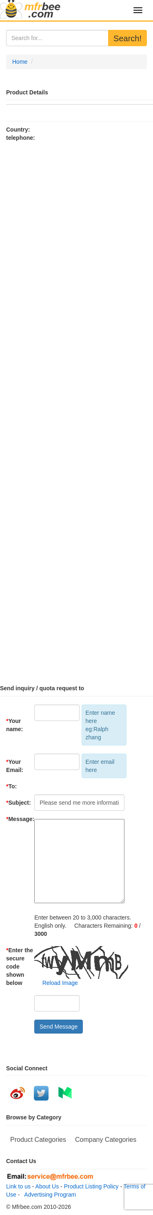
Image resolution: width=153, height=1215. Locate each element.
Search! (127, 38)
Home (19, 61)
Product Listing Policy (91, 1186)
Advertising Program (48, 1194)
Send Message (59, 1026)
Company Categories (105, 1139)
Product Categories (38, 1139)
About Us (47, 1186)
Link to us (18, 1186)
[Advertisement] (76, 409)
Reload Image (56, 983)
